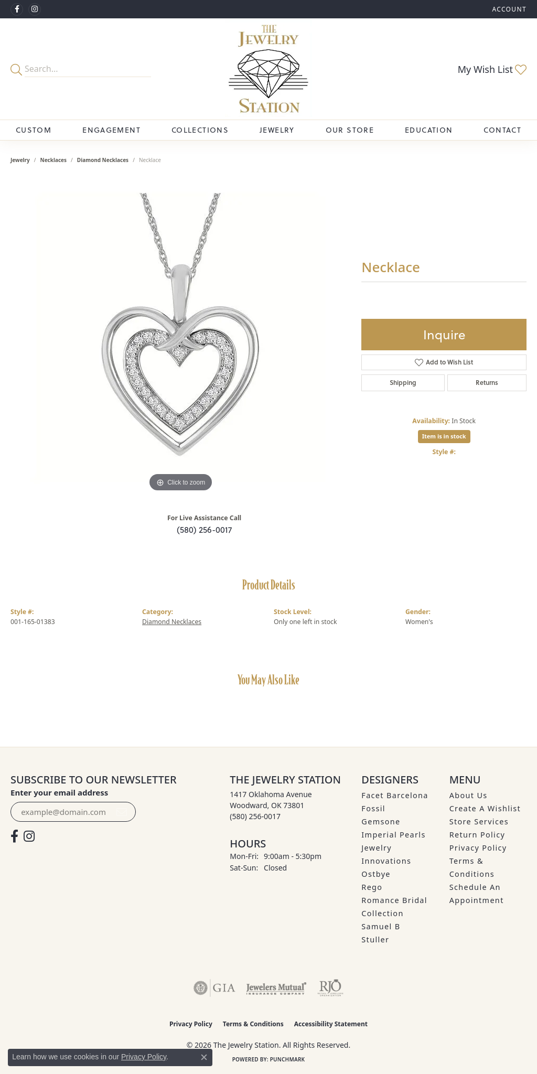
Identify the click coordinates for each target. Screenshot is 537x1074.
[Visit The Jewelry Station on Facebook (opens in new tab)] (16, 9)
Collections (200, 130)
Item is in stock (444, 436)
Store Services (479, 821)
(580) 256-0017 (204, 529)
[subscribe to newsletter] (121, 811)
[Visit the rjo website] (330, 988)
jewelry (20, 160)
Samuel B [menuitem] (380, 926)
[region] (181, 337)
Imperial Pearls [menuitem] (393, 835)
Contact (502, 130)
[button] (508, 9)
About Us (468, 795)
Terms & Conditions (253, 1023)
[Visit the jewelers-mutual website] (276, 988)
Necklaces (53, 160)
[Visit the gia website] (214, 988)
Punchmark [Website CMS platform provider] (287, 1059)
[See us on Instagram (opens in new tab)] (34, 9)
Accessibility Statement (331, 1023)
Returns (487, 382)
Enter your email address (59, 792)
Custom (33, 130)
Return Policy (477, 835)
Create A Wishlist (485, 808)
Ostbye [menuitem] (376, 874)
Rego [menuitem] (371, 887)
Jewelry (277, 130)
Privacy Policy (478, 848)
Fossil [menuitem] (373, 808)
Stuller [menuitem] (375, 939)
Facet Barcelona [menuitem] (394, 795)
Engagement (111, 130)
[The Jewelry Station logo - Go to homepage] (268, 69)
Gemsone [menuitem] (380, 821)
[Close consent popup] (204, 1057)
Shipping (403, 382)
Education (429, 130)
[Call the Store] (255, 816)
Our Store (350, 130)
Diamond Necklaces (102, 160)
